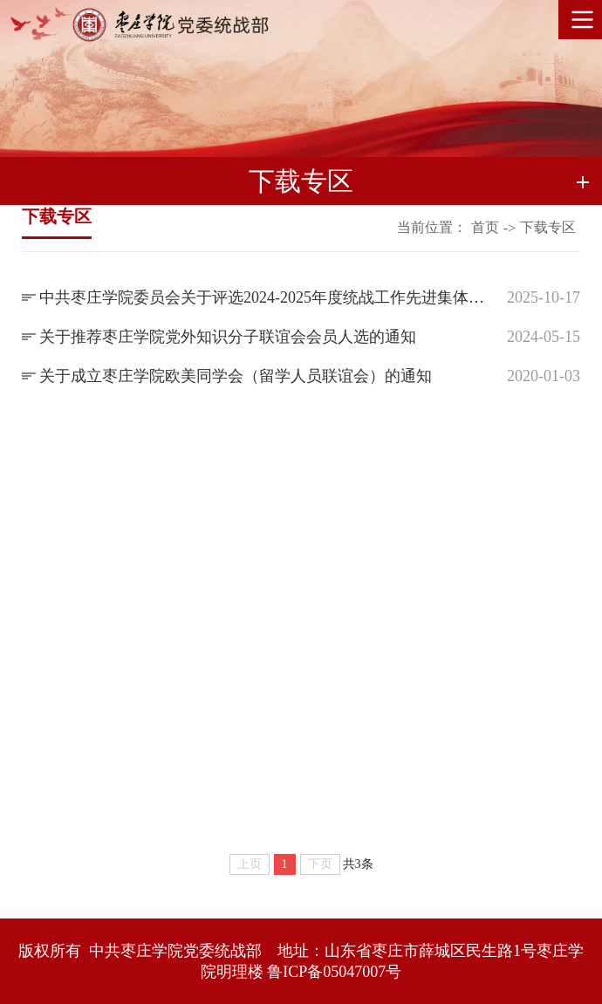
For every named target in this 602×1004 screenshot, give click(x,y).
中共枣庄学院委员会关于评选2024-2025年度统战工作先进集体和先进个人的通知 (266, 297)
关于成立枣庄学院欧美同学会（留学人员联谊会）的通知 (235, 376)
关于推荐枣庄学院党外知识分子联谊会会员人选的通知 (227, 336)
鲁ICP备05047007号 (334, 971)
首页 (485, 227)
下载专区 (548, 227)
